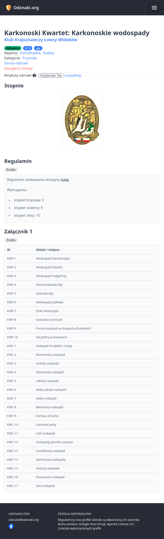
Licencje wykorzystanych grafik (79, 528)
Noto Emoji (97, 524)
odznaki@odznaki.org (24, 520)
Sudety (48, 53)
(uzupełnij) (72, 75)
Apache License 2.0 (120, 524)
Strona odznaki (16, 63)
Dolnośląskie (30, 53)
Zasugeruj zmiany (18, 68)
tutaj (65, 179)
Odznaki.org (22, 7)
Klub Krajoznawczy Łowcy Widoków (40, 39)
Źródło (11, 170)
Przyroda (30, 58)
